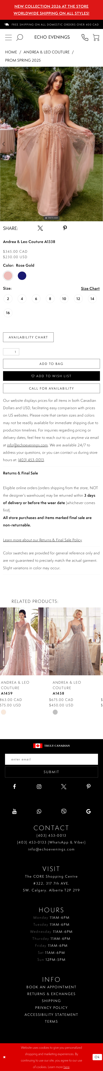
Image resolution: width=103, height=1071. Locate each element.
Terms (51, 1021)
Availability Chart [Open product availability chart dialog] (28, 337)
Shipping (51, 1000)
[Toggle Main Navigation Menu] (8, 37)
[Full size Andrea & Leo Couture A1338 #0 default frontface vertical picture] (51, 144)
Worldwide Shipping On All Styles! (51, 13)
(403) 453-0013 (31, 459)
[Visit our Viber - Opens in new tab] (63, 811)
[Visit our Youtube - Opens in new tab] (14, 811)
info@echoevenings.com (27, 445)
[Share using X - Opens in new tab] (40, 228)
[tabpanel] (51, 144)
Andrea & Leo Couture (47, 52)
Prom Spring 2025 (23, 60)
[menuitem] (51, 24)
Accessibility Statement (51, 1014)
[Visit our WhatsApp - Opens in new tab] (39, 811)
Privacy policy (51, 1007)
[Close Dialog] (4, 1057)
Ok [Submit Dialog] (97, 1057)
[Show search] (19, 37)
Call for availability (51, 388)
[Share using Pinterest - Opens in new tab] (65, 228)
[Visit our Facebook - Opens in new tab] (14, 786)
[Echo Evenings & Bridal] (52, 37)
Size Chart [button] (90, 288)
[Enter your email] (51, 759)
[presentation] (25, 641)
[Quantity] (11, 351)
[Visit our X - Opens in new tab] (63, 786)
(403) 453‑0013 (51, 835)
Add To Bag (51, 364)
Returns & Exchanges (51, 993)
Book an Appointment (51, 986)
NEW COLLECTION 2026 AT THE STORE (51, 6)
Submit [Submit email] (51, 771)
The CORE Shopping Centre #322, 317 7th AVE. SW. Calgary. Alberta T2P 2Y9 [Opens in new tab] (51, 883)
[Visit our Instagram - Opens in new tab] (39, 786)
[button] (96, 37)
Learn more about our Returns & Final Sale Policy (42, 540)
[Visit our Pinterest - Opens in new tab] (88, 786)
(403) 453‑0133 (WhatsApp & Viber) (51, 842)
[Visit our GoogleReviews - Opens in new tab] (88, 811)
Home (11, 52)
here (67, 1066)
